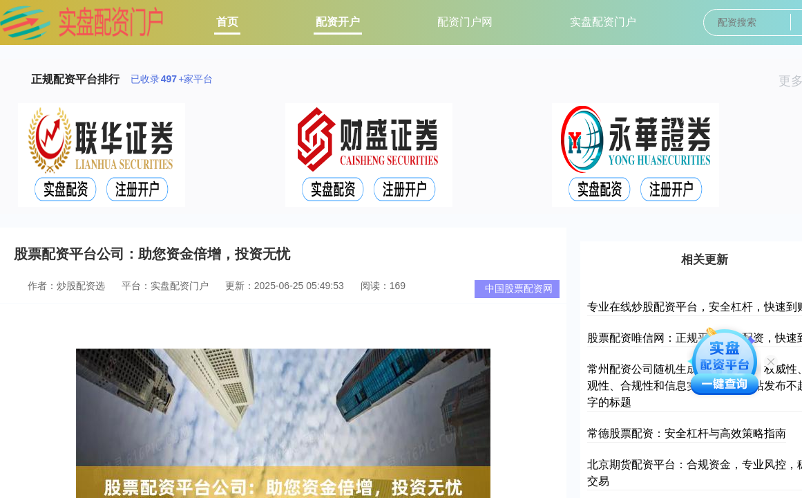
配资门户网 (465, 22)
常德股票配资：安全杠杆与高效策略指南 (686, 433)
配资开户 (338, 22)
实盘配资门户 (603, 22)
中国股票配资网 (519, 288)
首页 (227, 22)
